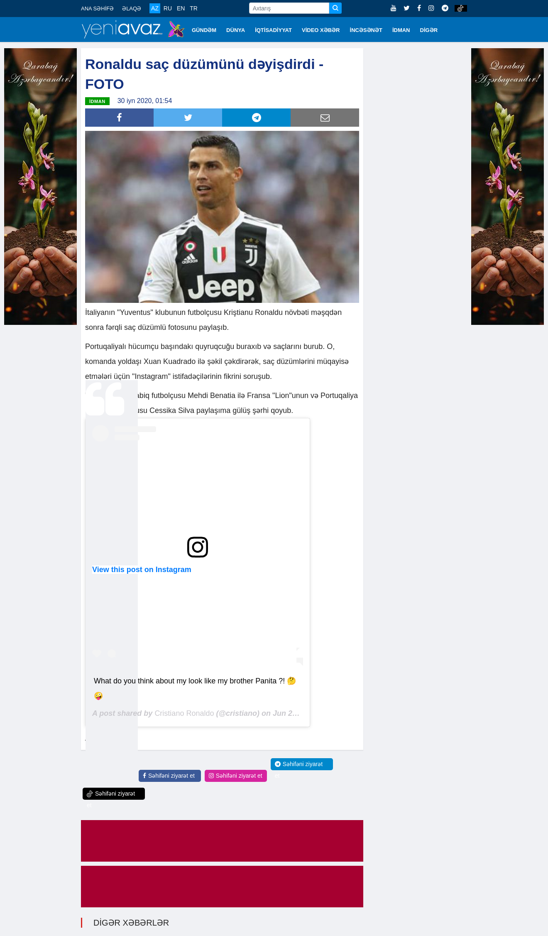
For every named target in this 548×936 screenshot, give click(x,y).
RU (168, 8)
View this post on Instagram (141, 569)
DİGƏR (429, 30)
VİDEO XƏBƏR (321, 30)
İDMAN (401, 30)
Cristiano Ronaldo (184, 713)
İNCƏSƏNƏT (366, 30)
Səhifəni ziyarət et (169, 775)
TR (194, 8)
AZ (155, 8)
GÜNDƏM (204, 30)
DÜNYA (235, 30)
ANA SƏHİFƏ (97, 8)
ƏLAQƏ (131, 8)
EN (181, 8)
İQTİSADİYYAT (273, 30)
